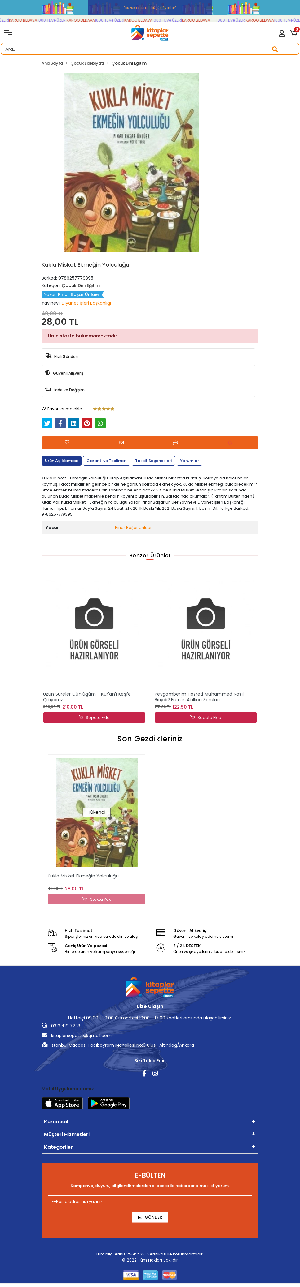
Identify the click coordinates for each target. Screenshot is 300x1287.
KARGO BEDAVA (31, 20)
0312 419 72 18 (61, 1026)
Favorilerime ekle (62, 409)
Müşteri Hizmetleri (67, 1134)
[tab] (62, 461)
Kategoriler (58, 1147)
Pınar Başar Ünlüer (133, 527)
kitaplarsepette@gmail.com (77, 1035)
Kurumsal (56, 1121)
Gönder (150, 1217)
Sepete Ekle (94, 717)
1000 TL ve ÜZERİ (59, 20)
